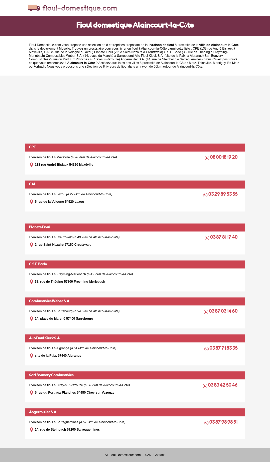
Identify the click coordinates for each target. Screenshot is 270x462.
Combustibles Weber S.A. (49, 301)
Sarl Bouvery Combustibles (51, 375)
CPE (32, 147)
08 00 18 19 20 (224, 158)
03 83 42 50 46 (223, 385)
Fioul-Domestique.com (45, 45)
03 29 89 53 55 (223, 195)
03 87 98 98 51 (223, 422)
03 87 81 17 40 (224, 237)
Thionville (204, 63)
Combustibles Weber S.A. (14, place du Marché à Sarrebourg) (90, 55)
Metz (192, 63)
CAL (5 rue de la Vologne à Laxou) (68, 52)
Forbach (39, 66)
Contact (159, 455)
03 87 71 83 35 (224, 348)
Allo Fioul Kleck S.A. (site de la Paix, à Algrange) (169, 55)
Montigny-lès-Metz (226, 63)
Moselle (64, 48)
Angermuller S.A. (43, 412)
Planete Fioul (39, 227)
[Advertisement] (135, 110)
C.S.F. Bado (38, 264)
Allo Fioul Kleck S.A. (44, 338)
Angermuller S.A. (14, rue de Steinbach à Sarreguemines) (162, 59)
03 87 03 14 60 (223, 311)
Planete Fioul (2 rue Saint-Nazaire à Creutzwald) (128, 52)
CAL (32, 184)
